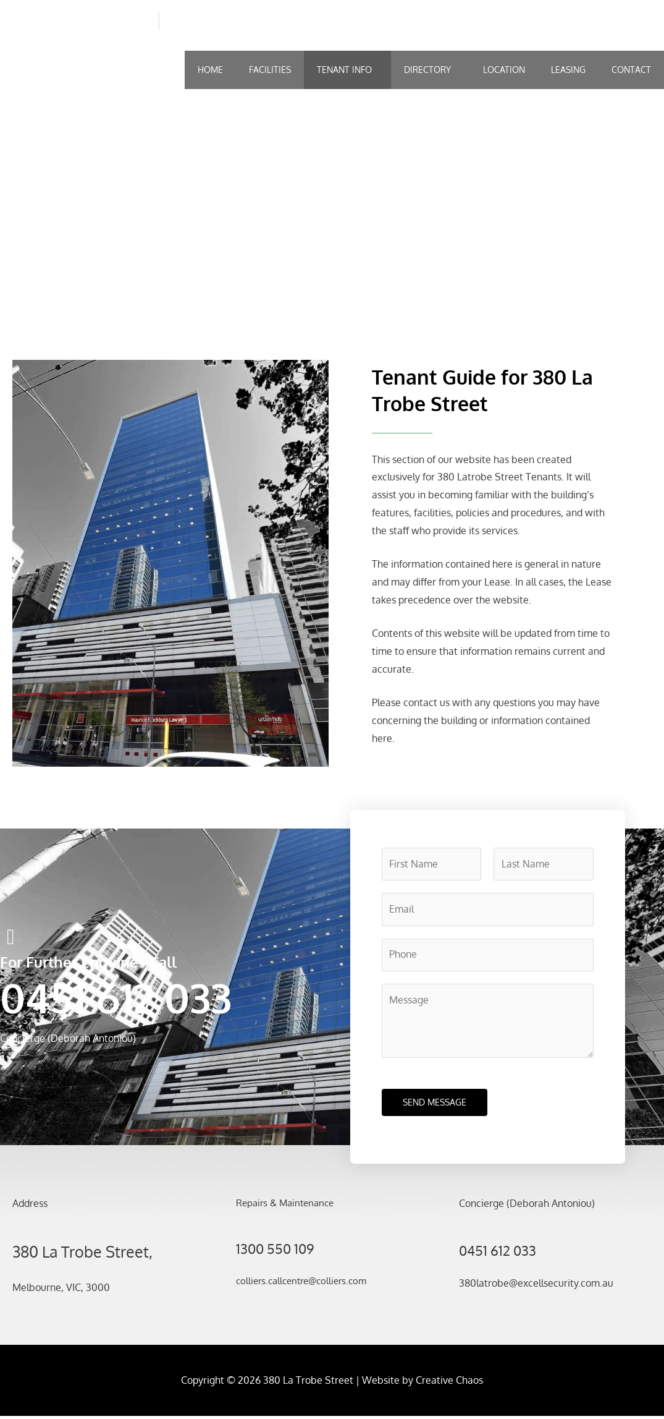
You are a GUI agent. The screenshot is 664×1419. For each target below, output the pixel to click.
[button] (347, 70)
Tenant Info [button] (344, 69)
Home (210, 69)
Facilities (270, 69)
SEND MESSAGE (434, 1105)
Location (504, 69)
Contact (631, 69)
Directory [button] (427, 69)
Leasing (568, 69)
